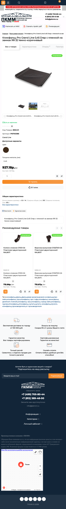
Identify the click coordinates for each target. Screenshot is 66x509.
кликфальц (11, 297)
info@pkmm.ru (51, 19)
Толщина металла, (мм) (11, 157)
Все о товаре (10, 47)
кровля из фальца (46, 297)
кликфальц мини (46, 299)
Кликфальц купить (27, 304)
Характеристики (29, 47)
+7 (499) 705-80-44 (53, 14)
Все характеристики (10, 205)
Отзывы (46, 47)
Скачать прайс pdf (32, 26)
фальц (19, 297)
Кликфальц (14, 304)
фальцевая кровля (30, 297)
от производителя (33, 306)
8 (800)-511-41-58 (52, 17)
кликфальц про (13, 299)
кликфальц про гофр (29, 299)
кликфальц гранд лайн (41, 302)
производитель (18, 306)
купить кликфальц (43, 304)
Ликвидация (52, 26)
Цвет (4, 145)
